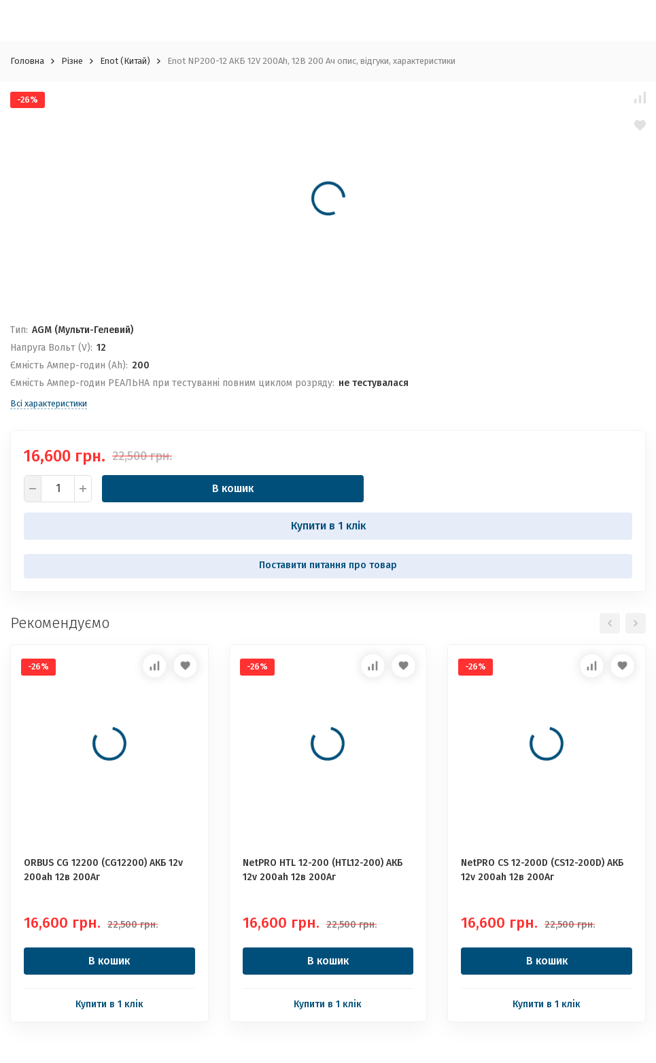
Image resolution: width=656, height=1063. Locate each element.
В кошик (233, 488)
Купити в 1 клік (328, 525)
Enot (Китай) (125, 61)
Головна (27, 61)
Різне (72, 61)
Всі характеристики (48, 403)
